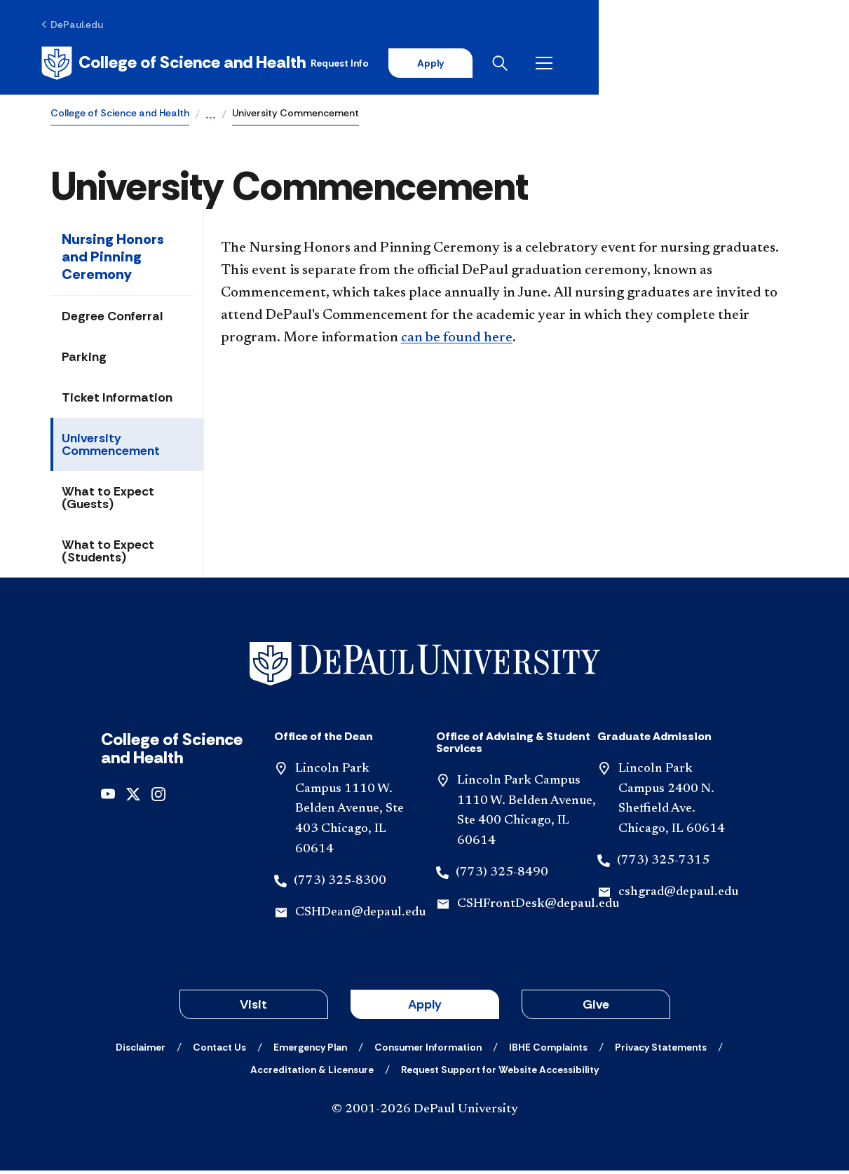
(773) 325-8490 (502, 876)
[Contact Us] (219, 1050)
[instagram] (158, 796)
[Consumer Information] (428, 1050)
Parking (84, 360)
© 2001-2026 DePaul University (425, 1113)
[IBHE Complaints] (548, 1050)
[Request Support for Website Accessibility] (500, 1073)
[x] (133, 796)
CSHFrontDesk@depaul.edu (538, 907)
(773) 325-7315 (663, 864)
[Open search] (743, 64)
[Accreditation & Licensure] (312, 1073)
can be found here (456, 341)
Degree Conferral (112, 319)
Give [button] (596, 1007)
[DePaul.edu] (81, 26)
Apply (668, 64)
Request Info (574, 64)
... (210, 119)
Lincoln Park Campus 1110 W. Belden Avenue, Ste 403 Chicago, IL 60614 (349, 812)
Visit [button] (253, 1007)
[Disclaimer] (140, 1050)
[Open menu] (787, 64)
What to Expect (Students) (108, 554)
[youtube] (108, 796)
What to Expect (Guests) (108, 501)
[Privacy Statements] (661, 1050)
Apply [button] (425, 1007)
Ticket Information (117, 401)
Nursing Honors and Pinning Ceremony (113, 260)
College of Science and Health (119, 116)
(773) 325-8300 (340, 884)
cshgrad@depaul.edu (678, 895)
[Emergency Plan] (310, 1050)
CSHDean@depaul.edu (360, 915)
